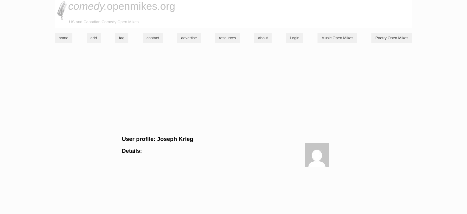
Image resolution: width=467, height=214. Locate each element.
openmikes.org (121, 6)
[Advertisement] (233, 89)
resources (227, 38)
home (64, 38)
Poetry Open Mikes (391, 38)
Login (294, 38)
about (263, 38)
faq (121, 38)
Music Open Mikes (337, 38)
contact (153, 38)
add (94, 38)
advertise (189, 38)
